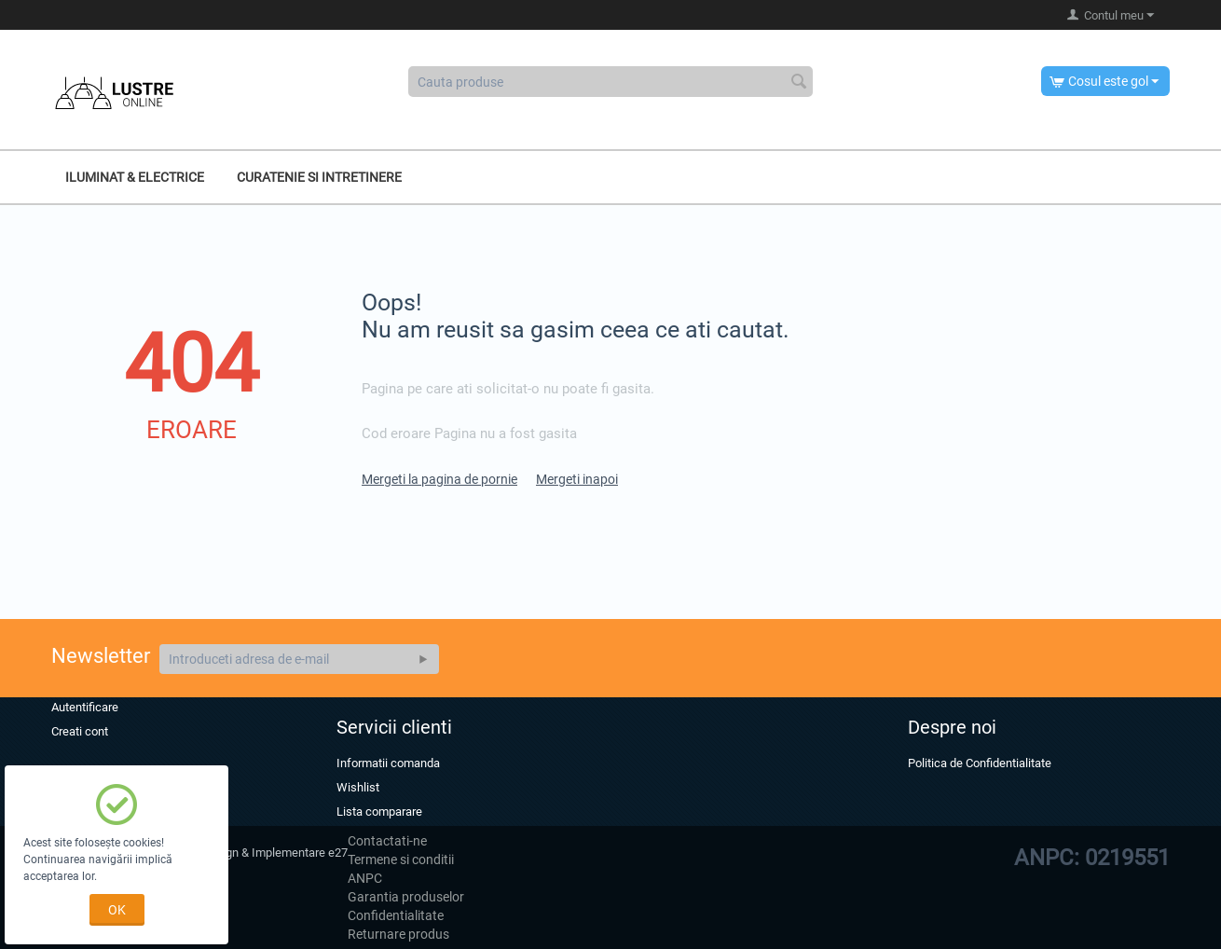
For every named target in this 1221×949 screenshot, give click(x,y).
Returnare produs (398, 934)
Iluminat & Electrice (134, 177)
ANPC (365, 878)
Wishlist (357, 787)
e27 (338, 853)
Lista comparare (379, 811)
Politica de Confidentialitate (979, 763)
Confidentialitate (396, 915)
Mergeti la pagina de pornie (439, 479)
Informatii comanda (388, 763)
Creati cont (79, 731)
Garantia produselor (406, 896)
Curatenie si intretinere (319, 177)
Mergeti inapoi (577, 479)
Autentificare (84, 707)
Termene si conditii (401, 859)
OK (117, 909)
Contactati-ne (387, 840)
